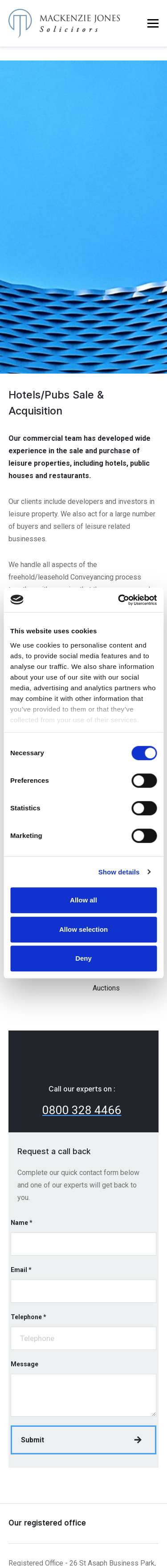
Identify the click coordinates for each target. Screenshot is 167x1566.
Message (24, 1364)
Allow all (83, 900)
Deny (83, 958)
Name (22, 1222)
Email (21, 1269)
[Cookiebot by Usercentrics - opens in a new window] (119, 600)
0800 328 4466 (81, 1110)
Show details (119, 872)
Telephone (28, 1316)
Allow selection (83, 929)
